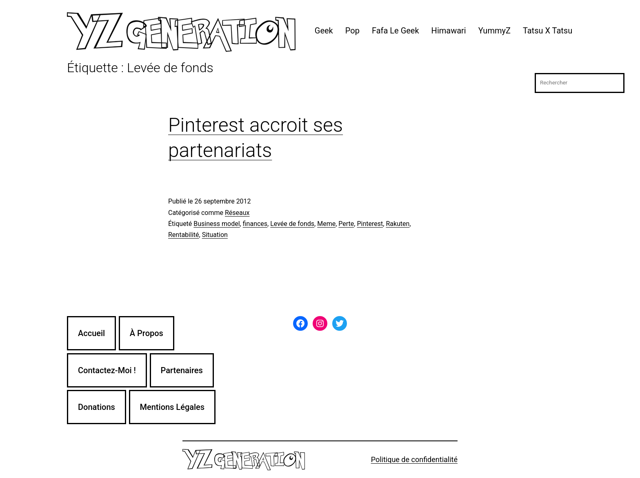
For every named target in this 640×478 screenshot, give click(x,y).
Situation (215, 235)
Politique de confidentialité (414, 459)
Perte (346, 224)
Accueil (91, 333)
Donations (96, 407)
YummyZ (494, 30)
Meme (326, 224)
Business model (216, 224)
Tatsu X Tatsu (547, 30)
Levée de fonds (292, 224)
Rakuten (397, 224)
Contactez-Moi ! (107, 370)
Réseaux (237, 213)
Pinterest (370, 224)
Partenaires (182, 370)
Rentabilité (183, 235)
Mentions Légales (172, 407)
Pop (352, 30)
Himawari (448, 30)
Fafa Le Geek (395, 30)
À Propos (146, 333)
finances (255, 224)
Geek (324, 30)
